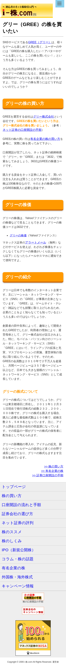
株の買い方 (11, 496)
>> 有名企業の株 (52, 471)
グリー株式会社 (43, 116)
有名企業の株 (13, 568)
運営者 (55, 662)
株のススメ (12, 532)
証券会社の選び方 (17, 514)
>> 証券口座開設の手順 (47, 475)
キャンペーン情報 (18, 586)
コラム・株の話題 (17, 559)
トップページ (14, 486)
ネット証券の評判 (17, 523)
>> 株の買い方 (53, 466)
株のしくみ (12, 541)
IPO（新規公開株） (19, 550)
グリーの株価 (18, 235)
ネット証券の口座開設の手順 (22, 130)
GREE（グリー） (40, 42)
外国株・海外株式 (17, 577)
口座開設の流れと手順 (21, 505)
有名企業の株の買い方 (45, 139)
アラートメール (35, 242)
